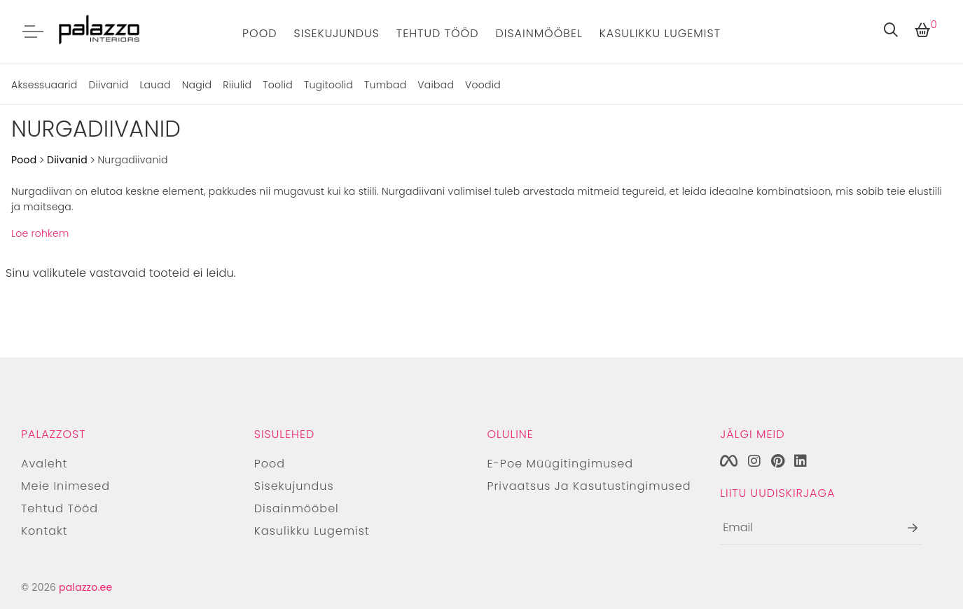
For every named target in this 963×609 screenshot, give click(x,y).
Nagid (197, 85)
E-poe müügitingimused (560, 464)
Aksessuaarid (44, 85)
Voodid (483, 85)
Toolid (278, 85)
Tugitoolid (328, 85)
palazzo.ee (85, 587)
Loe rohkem (40, 233)
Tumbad (385, 85)
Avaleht (44, 464)
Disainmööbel (538, 33)
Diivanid (108, 85)
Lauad (154, 85)
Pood (259, 33)
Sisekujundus (337, 33)
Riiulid (237, 85)
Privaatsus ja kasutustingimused (589, 486)
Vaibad (435, 85)
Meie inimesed (65, 486)
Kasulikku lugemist (660, 33)
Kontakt (44, 531)
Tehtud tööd (437, 33)
